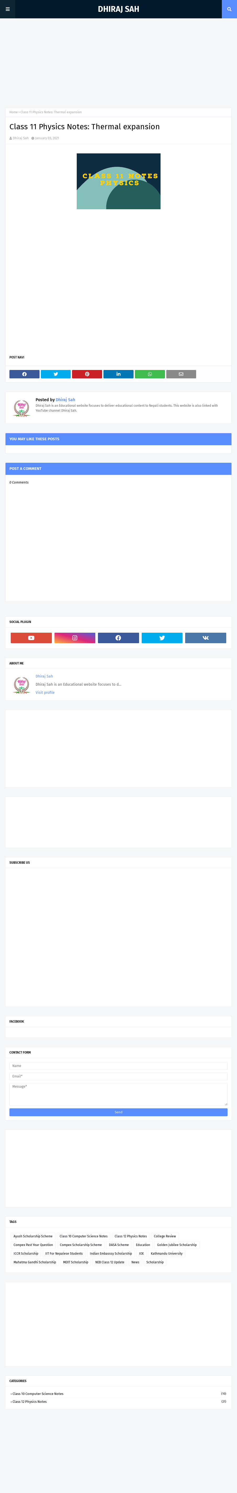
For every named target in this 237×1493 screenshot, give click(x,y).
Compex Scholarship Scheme (81, 1245)
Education (143, 1245)
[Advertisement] (118, 63)
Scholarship (155, 1262)
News (135, 1262)
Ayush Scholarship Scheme (33, 1236)
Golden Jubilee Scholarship (177, 1245)
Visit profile (45, 692)
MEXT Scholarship (75, 1262)
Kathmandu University (167, 1253)
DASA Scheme (119, 1245)
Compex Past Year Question (33, 1245)
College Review (165, 1236)
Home (13, 112)
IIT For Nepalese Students (64, 1253)
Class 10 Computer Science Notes (84, 1236)
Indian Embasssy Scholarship (111, 1253)
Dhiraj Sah (118, 9)
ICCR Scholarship (26, 1253)
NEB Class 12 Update (109, 1262)
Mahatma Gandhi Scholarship (35, 1262)
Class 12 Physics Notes (131, 1236)
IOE (141, 1253)
